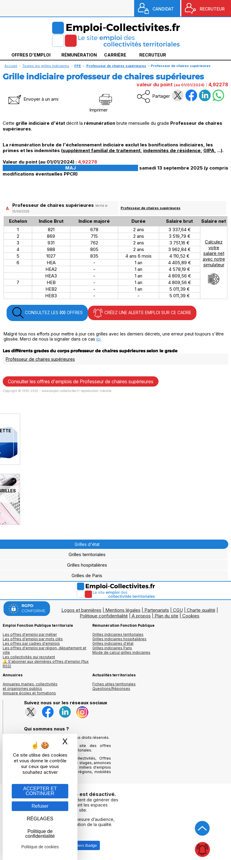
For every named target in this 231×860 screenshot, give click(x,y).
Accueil (11, 66)
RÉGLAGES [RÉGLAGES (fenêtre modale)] (40, 818)
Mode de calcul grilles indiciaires (121, 652)
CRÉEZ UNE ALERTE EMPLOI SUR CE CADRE (142, 313)
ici (98, 338)
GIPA (208, 150)
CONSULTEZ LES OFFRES (47, 313)
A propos (141, 616)
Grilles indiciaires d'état (113, 643)
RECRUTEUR (212, 8)
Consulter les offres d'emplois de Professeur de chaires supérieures (80, 381)
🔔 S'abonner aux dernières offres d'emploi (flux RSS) (46, 663)
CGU (178, 610)
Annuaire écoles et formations (29, 693)
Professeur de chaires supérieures (150, 208)
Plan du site (166, 616)
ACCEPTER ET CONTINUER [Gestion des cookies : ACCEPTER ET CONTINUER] (40, 791)
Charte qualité (201, 610)
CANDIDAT (163, 8)
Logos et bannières (81, 610)
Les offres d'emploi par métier (30, 634)
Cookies (190, 616)
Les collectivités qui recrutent (29, 657)
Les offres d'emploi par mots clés (33, 639)
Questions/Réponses (111, 688)
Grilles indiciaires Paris (112, 648)
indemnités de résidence (172, 150)
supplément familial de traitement (101, 150)
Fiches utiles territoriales (114, 684)
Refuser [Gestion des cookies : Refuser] (40, 806)
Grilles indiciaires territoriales (117, 634)
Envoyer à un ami (32, 99)
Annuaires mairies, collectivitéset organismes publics (30, 686)
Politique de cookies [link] (40, 846)
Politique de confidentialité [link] (40, 834)
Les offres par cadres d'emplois (31, 643)
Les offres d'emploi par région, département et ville (44, 650)
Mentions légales (122, 610)
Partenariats (156, 610)
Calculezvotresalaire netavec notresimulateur (214, 262)
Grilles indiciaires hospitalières (119, 639)
